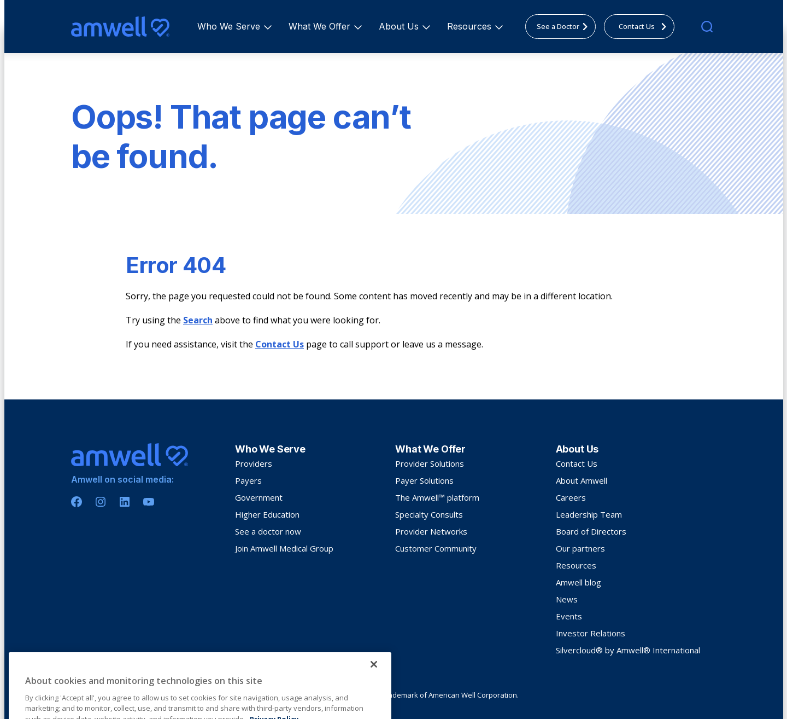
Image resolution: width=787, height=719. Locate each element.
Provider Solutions (429, 463)
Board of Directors (591, 531)
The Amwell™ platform (437, 497)
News (567, 599)
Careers (571, 497)
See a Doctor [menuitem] (565, 26)
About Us (400, 26)
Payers (248, 480)
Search (198, 320)
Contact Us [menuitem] (646, 26)
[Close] (374, 703)
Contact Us (279, 344)
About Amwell (581, 480)
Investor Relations (590, 633)
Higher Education (267, 514)
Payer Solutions (424, 480)
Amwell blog (578, 582)
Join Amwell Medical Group (284, 548)
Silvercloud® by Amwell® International (628, 650)
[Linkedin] (125, 502)
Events (569, 616)
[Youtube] (149, 502)
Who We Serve (230, 26)
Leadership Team (589, 514)
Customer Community (436, 548)
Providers (253, 463)
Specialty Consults (429, 514)
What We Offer (321, 26)
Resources (471, 26)
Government (259, 497)
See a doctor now (268, 531)
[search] (707, 26)
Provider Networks (431, 531)
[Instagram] (101, 502)
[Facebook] (76, 502)
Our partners (580, 548)
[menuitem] (228, 26)
